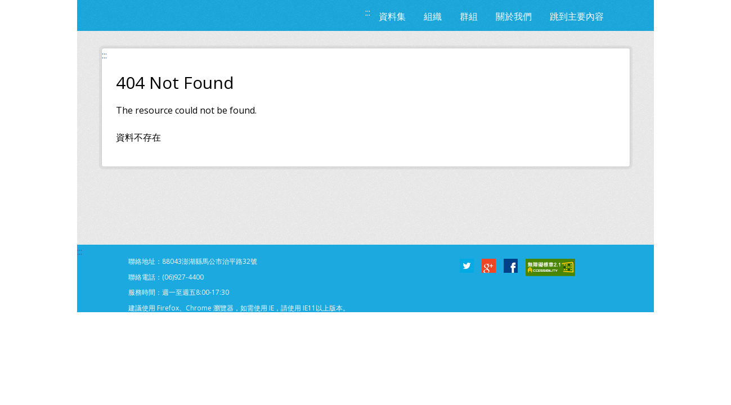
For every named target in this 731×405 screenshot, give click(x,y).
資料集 (392, 16)
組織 (433, 16)
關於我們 (514, 16)
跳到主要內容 (577, 16)
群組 (469, 16)
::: (367, 12)
